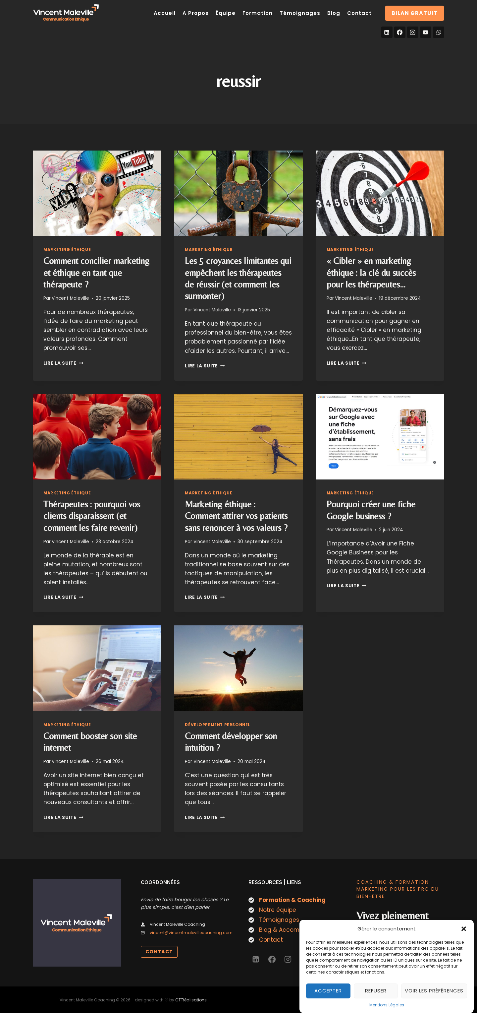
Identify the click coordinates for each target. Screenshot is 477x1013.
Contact (359, 13)
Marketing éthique (67, 249)
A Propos (196, 13)
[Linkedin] (387, 32)
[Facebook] (399, 32)
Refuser (376, 995)
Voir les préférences (434, 995)
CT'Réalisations (191, 1000)
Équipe (226, 13)
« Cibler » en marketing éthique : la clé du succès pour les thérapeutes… (371, 272)
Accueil (165, 13)
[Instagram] (412, 32)
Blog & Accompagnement (296, 930)
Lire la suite (63, 363)
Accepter (328, 995)
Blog (333, 13)
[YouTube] (425, 32)
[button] (463, 934)
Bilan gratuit (415, 13)
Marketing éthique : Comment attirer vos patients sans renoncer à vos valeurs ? (236, 516)
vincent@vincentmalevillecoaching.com (191, 932)
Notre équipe (277, 910)
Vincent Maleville (70, 298)
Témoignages (300, 13)
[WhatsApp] (438, 32)
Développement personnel (217, 725)
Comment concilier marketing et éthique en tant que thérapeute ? (96, 272)
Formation (257, 13)
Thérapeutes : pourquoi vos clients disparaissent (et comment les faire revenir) (91, 516)
